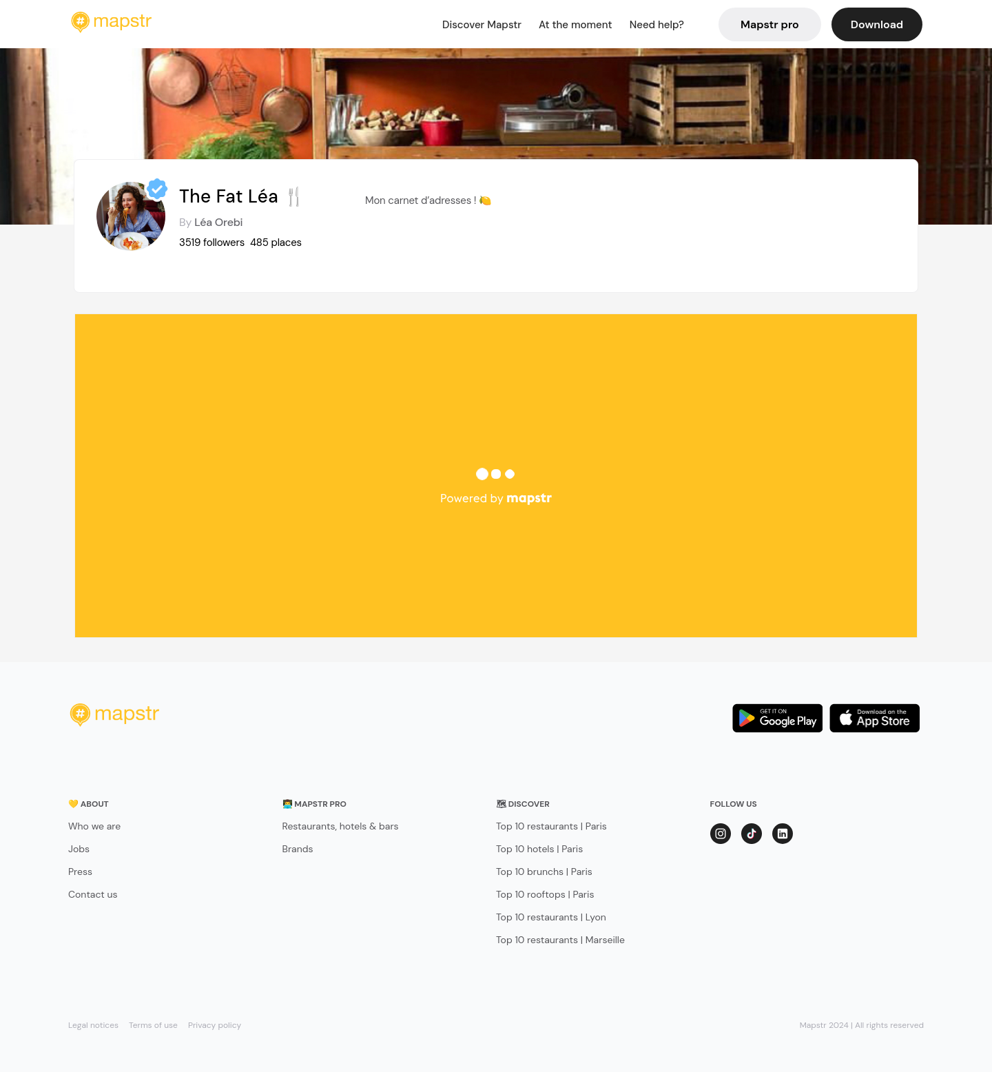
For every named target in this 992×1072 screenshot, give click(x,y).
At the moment (575, 25)
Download (877, 24)
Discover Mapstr (481, 25)
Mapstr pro (770, 24)
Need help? (657, 25)
